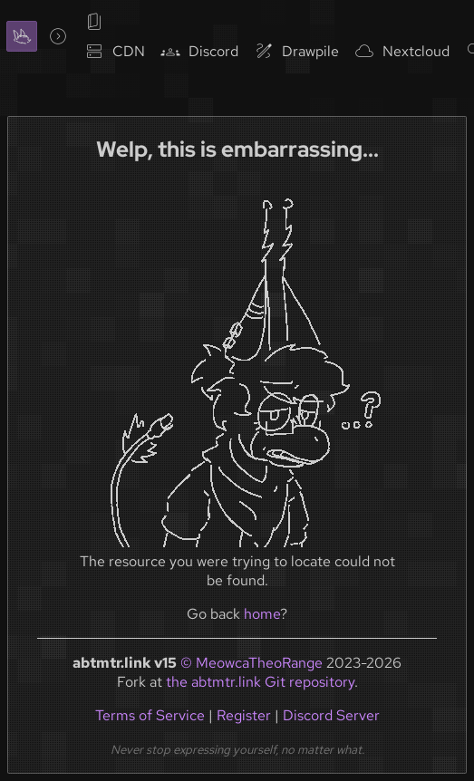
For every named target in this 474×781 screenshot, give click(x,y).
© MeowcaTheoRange (251, 662)
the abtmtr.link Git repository (260, 681)
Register (244, 715)
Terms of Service (150, 715)
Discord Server (331, 715)
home (262, 613)
